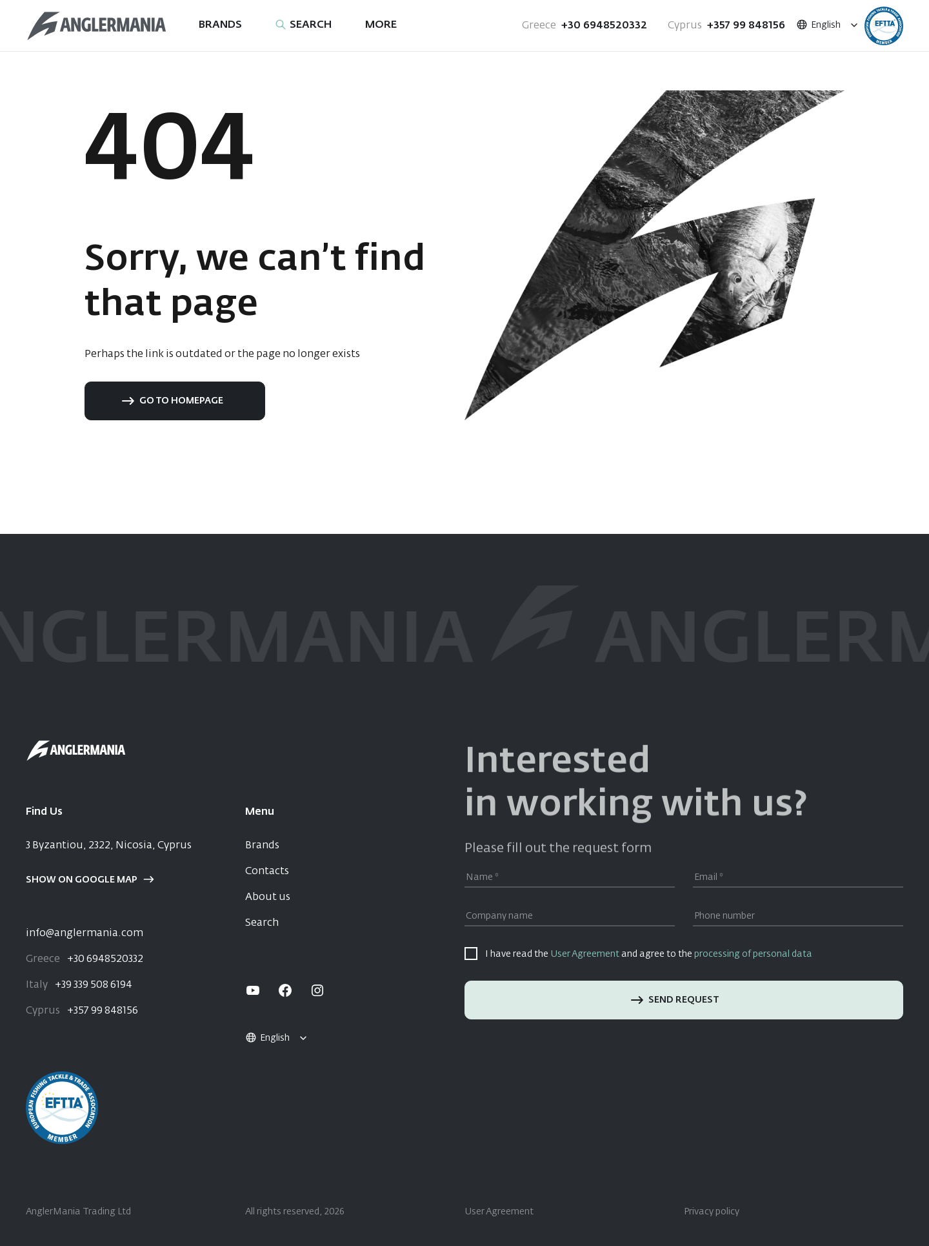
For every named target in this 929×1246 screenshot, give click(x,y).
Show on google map (90, 879)
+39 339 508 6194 (79, 985)
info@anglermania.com (84, 933)
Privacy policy (711, 1211)
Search (262, 923)
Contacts (267, 871)
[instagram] (317, 990)
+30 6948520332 (584, 25)
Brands (262, 846)
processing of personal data (753, 954)
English (818, 25)
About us (267, 897)
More (381, 25)
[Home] (97, 26)
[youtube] (253, 990)
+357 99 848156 (726, 25)
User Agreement (584, 954)
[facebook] (285, 990)
